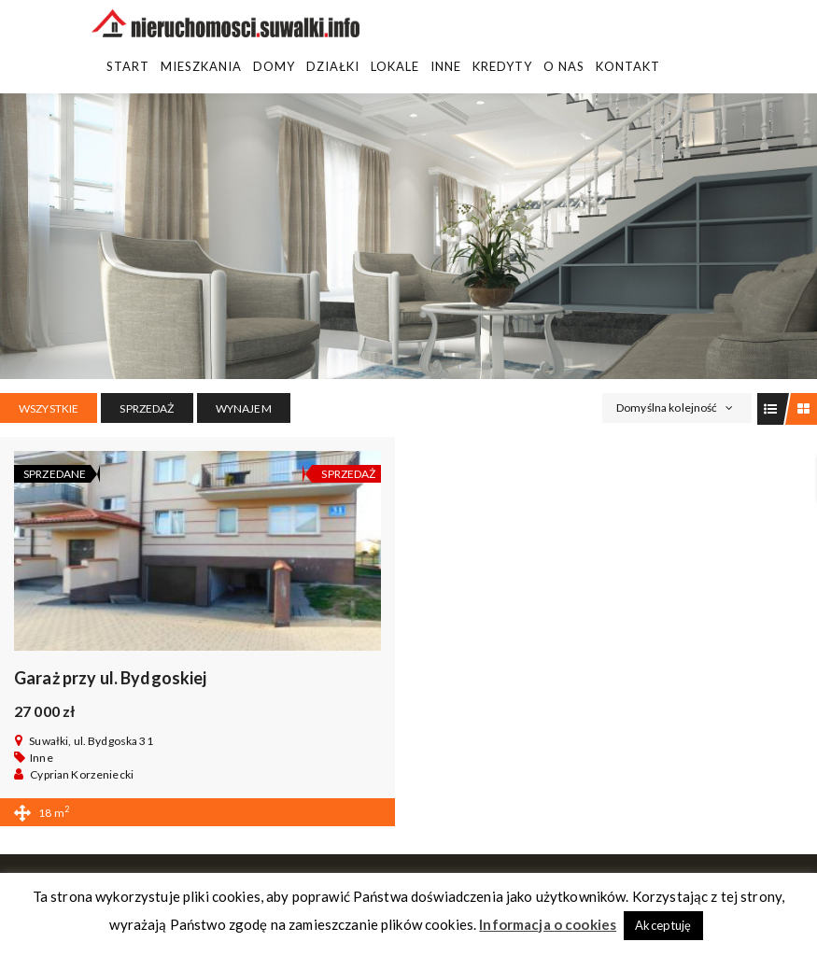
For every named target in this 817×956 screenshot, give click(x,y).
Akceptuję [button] (663, 925)
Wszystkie (48, 408)
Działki (332, 66)
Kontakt (628, 66)
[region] (408, 236)
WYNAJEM (244, 408)
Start (127, 66)
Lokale (395, 66)
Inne (445, 66)
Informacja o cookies (547, 924)
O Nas (564, 66)
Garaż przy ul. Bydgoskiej (110, 678)
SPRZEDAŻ (147, 408)
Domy (274, 66)
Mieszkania (201, 66)
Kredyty (502, 66)
